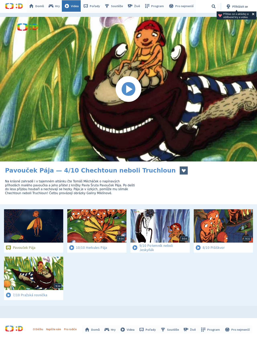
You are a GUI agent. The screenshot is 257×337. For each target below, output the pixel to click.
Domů (37, 6)
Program (155, 6)
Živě (134, 6)
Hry (55, 6)
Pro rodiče (71, 328)
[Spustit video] (128, 89)
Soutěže (114, 6)
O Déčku (39, 328)
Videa (72, 6)
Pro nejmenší (181, 6)
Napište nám (54, 328)
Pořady (92, 6)
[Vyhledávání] (213, 6)
